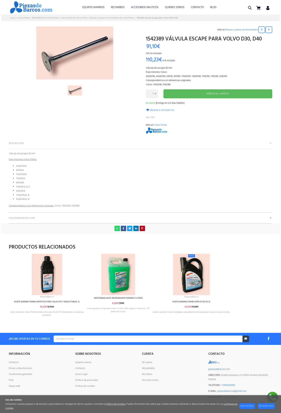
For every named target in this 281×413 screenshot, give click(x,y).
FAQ (11, 380)
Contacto (14, 362)
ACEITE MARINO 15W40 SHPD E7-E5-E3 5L (224, 302)
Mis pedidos (148, 368)
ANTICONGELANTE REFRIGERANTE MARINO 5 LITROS (138, 298)
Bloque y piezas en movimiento (241, 30)
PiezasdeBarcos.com (22, 218)
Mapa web (14, 386)
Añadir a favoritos (160, 110)
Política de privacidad (86, 380)
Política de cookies (85, 386)
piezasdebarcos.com (219, 369)
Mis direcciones (150, 380)
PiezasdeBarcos (54, 297)
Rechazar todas (266, 406)
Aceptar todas (247, 406)
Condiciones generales (20, 374)
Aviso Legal (81, 374)
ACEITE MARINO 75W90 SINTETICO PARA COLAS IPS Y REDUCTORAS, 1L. (54, 302)
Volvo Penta (160, 125)
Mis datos (147, 374)
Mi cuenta (147, 362)
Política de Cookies (115, 404)
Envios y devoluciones (20, 368)
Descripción (16, 143)
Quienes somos (83, 362)
